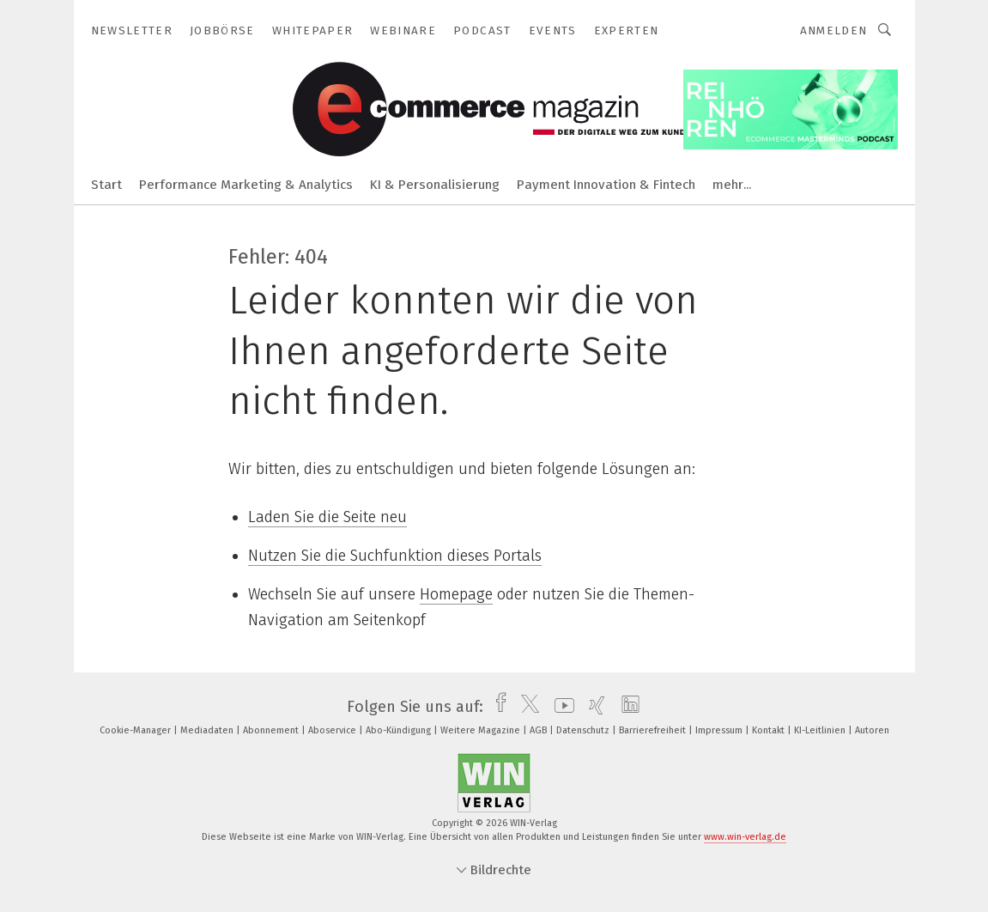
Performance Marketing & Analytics (246, 184)
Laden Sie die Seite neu (327, 517)
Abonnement (272, 730)
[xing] (593, 706)
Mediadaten (208, 730)
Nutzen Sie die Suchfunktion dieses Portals (395, 555)
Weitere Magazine (481, 730)
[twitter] (526, 706)
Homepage (456, 594)
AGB (539, 730)
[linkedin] (626, 706)
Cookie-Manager (136, 730)
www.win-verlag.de (745, 836)
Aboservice (333, 730)
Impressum (720, 730)
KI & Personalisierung (435, 184)
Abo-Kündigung (399, 730)
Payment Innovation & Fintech (606, 184)
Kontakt (769, 730)
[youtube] (560, 706)
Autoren (872, 730)
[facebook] (497, 706)
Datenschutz (584, 730)
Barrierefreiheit (653, 730)
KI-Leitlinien (821, 730)
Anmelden (834, 30)
